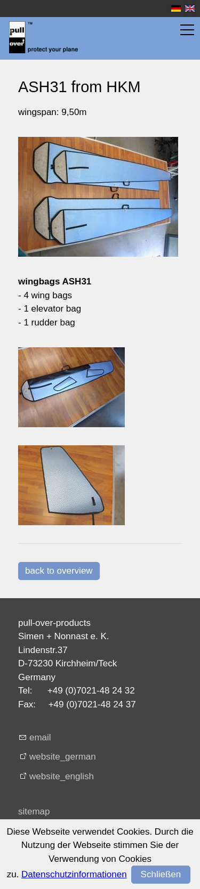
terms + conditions (55, 845)
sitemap (34, 811)
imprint (31, 828)
